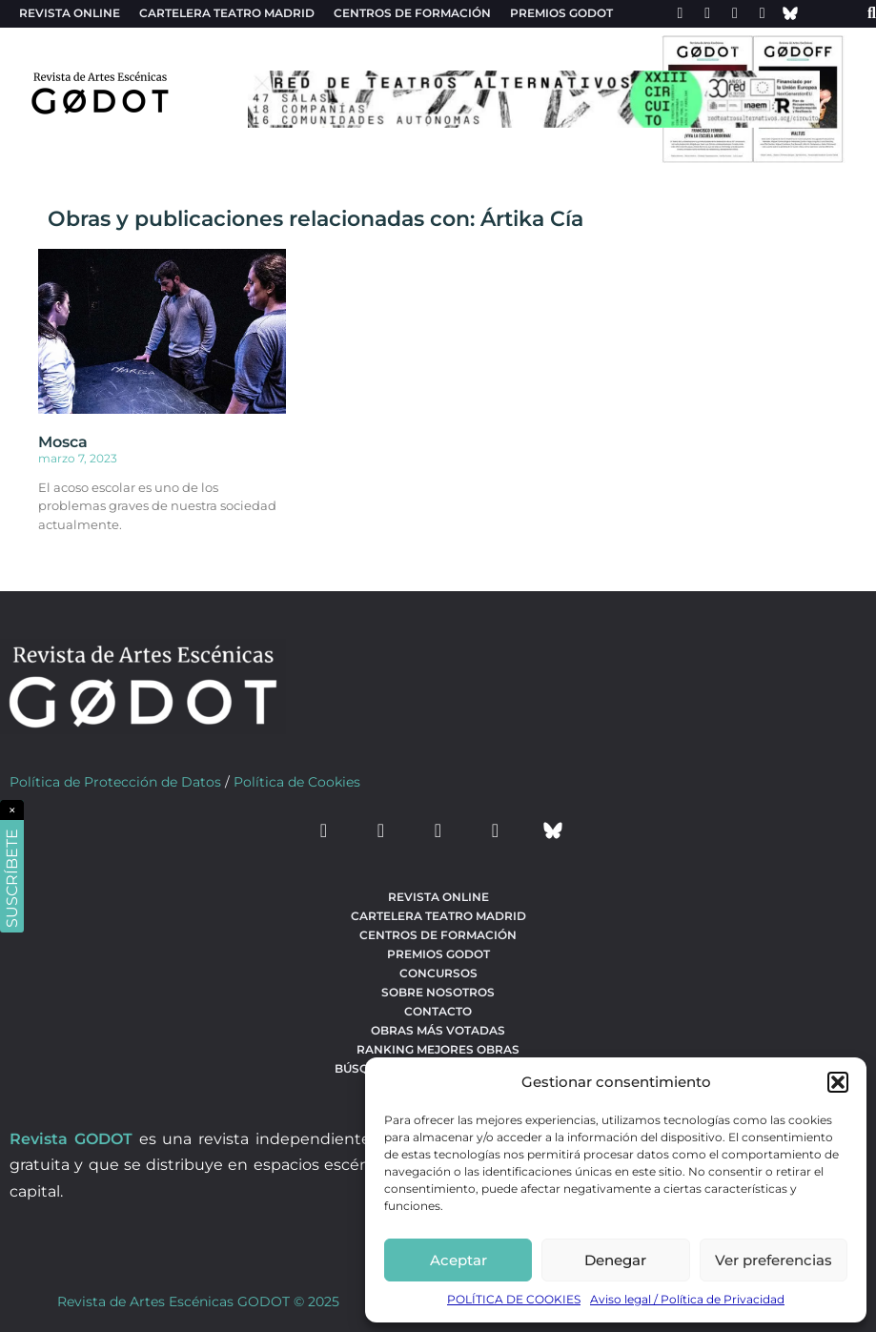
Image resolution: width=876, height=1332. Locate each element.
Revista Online (69, 13)
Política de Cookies (297, 781)
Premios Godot (561, 13)
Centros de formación (412, 13)
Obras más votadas (438, 1030)
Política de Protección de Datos (115, 781)
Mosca (63, 442)
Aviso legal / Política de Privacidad (687, 1299)
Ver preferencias (773, 1260)
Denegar (615, 1260)
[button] (837, 1082)
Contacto (438, 1011)
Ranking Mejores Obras (438, 1049)
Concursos (438, 973)
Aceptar (458, 1260)
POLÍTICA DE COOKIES (514, 1299)
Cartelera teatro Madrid (227, 13)
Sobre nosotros (438, 992)
